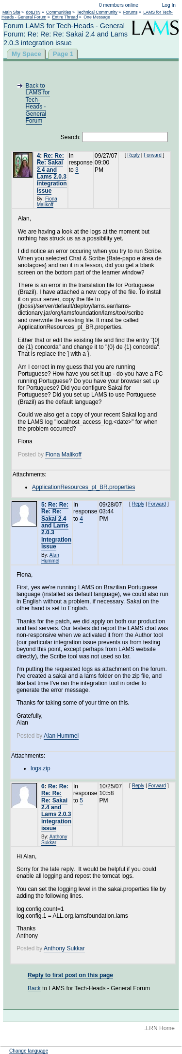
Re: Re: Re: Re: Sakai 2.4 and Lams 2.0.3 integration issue (56, 525)
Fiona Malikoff (47, 201)
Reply (133, 155)
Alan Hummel (50, 557)
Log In (169, 5)
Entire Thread (65, 17)
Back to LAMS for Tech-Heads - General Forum (38, 103)
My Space (26, 53)
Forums (130, 12)
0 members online (118, 5)
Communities (58, 12)
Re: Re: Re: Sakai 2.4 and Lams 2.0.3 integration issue (52, 173)
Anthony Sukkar (54, 839)
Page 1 (63, 53)
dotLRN (33, 12)
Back (34, 988)
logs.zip (40, 768)
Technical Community (97, 12)
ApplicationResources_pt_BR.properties (83, 487)
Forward (153, 155)
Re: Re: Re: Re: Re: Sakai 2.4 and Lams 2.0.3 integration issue (56, 807)
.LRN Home (159, 1028)
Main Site (11, 12)
